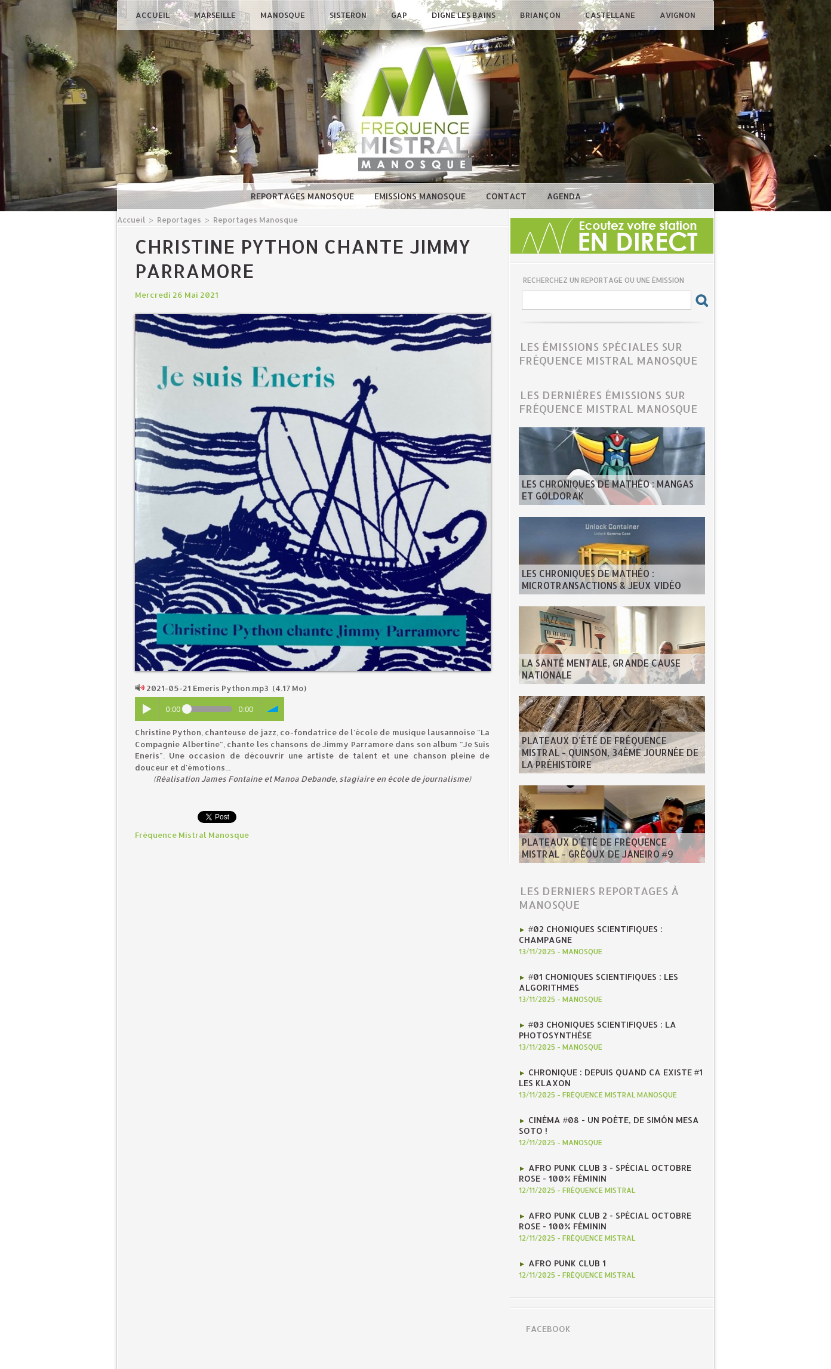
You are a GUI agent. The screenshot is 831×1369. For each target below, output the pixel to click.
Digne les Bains (464, 15)
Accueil (153, 15)
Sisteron (349, 15)
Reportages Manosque (303, 196)
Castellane (611, 15)
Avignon (677, 15)
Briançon (541, 15)
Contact (507, 196)
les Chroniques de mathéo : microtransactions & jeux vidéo (592, 581)
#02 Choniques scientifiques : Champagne (616, 928)
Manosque (283, 15)
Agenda (564, 196)
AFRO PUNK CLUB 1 (564, 1236)
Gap (400, 15)
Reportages (176, 219)
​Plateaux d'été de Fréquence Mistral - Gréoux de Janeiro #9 (606, 850)
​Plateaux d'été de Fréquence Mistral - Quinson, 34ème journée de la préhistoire (611, 760)
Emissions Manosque (421, 196)
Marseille (216, 15)
